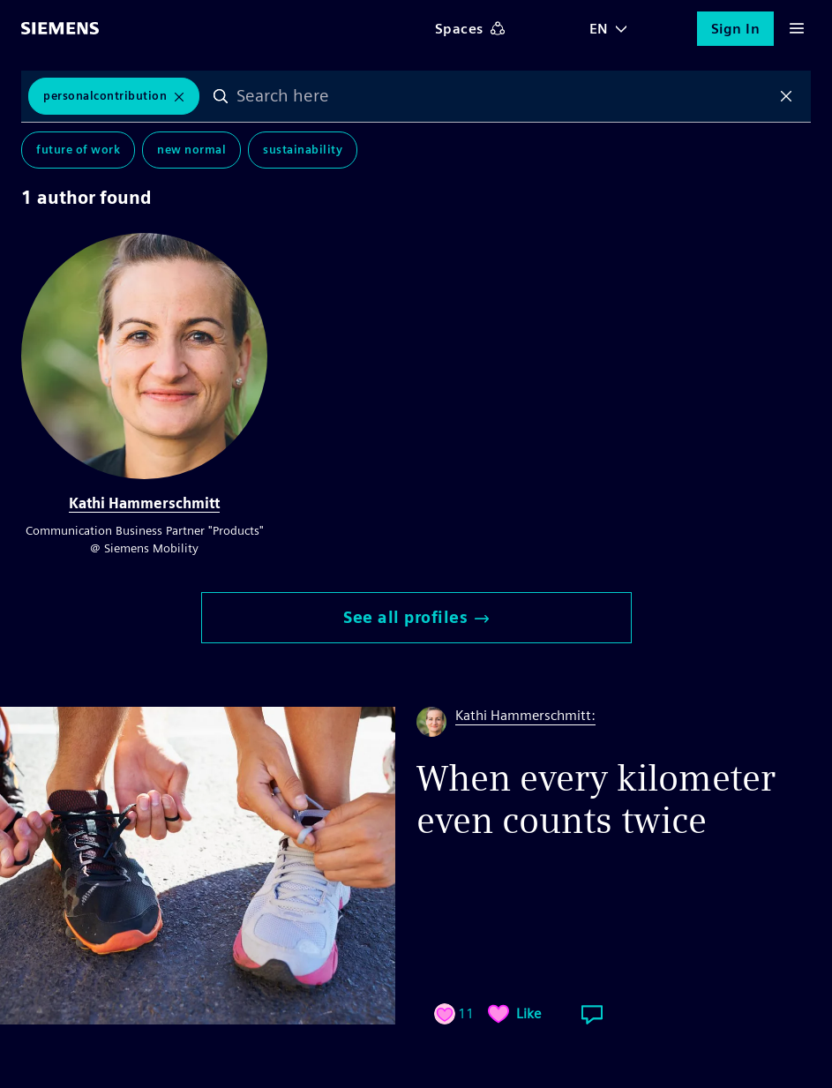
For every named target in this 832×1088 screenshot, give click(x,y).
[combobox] (503, 96)
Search (220, 96)
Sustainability (302, 149)
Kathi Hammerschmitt (144, 503)
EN (599, 28)
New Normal (191, 149)
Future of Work (78, 149)
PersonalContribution (105, 95)
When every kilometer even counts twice (596, 799)
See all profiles (416, 617)
